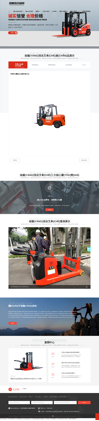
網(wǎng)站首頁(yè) (18, 11)
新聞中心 (38, 11)
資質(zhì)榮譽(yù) (63, 11)
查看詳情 (15, 160)
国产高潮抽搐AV (53, 420)
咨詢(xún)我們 (84, 160)
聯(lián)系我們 (73, 11)
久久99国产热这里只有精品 (62, 420)
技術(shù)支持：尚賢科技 (76, 417)
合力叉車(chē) (69, 64)
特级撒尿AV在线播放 (40, 420)
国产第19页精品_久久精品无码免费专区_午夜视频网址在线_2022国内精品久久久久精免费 (17, 420)
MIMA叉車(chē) (51, 64)
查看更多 (84, 64)
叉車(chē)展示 (46, 11)
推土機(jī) (24, 390)
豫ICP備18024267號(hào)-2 (46, 417)
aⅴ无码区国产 (47, 420)
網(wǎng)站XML (37, 417)
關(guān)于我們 (29, 11)
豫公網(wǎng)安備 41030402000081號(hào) (61, 417)
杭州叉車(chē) (35, 64)
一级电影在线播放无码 (72, 420)
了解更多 (49, 211)
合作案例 (54, 11)
